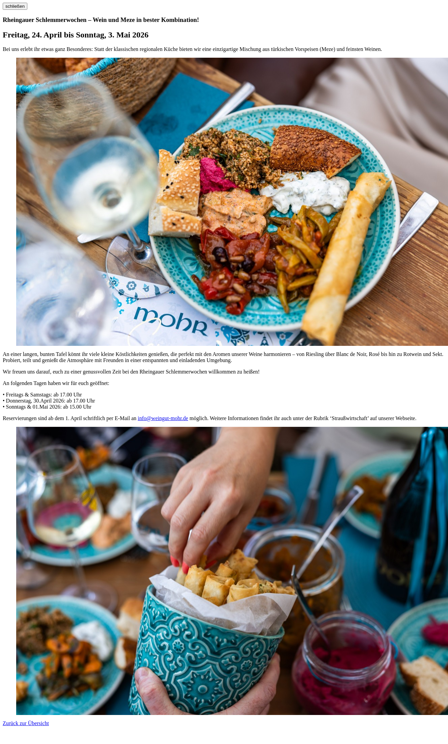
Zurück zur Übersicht (26, 723)
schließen (15, 6)
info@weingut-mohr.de (163, 418)
